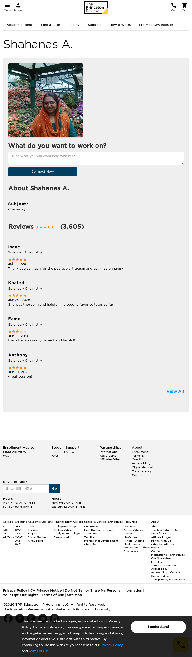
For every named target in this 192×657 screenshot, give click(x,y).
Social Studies (37, 537)
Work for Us (158, 533)
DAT (17, 540)
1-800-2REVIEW (14, 451)
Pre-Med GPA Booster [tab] (156, 25)
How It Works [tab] (120, 25)
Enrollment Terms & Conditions (140, 455)
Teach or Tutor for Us (164, 529)
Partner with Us (161, 540)
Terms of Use (39, 651)
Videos (128, 533)
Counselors (131, 551)
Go (54, 488)
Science (33, 529)
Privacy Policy (111, 645)
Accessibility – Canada (165, 572)
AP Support (35, 540)
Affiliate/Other (110, 459)
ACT (6, 529)
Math (31, 526)
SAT (5, 526)
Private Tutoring (134, 540)
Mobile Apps (132, 544)
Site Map (74, 595)
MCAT (19, 537)
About (155, 526)
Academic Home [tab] (20, 25)
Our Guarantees (161, 558)
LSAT (18, 533)
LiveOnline (130, 537)
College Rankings (65, 526)
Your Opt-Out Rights (20, 595)
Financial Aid (62, 537)
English (32, 533)
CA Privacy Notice (46, 590)
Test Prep (90, 537)
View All (175, 391)
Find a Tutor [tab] (50, 25)
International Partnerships (168, 554)
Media (155, 547)
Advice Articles (133, 529)
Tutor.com (90, 533)
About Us (90, 544)
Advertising (108, 455)
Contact (156, 551)
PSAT (6, 533)
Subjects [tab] (94, 25)
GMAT (19, 529)
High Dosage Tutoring (98, 529)
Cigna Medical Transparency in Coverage (143, 471)
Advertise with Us (162, 544)
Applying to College (67, 533)
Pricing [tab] (73, 25)
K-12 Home (91, 526)
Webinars (130, 526)
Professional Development (101, 540)
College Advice (63, 529)
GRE (18, 526)
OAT (18, 544)
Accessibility (141, 463)
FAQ (6, 455)
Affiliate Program (162, 537)
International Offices (137, 547)
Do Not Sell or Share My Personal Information (103, 590)
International (109, 451)
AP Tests (8, 537)
